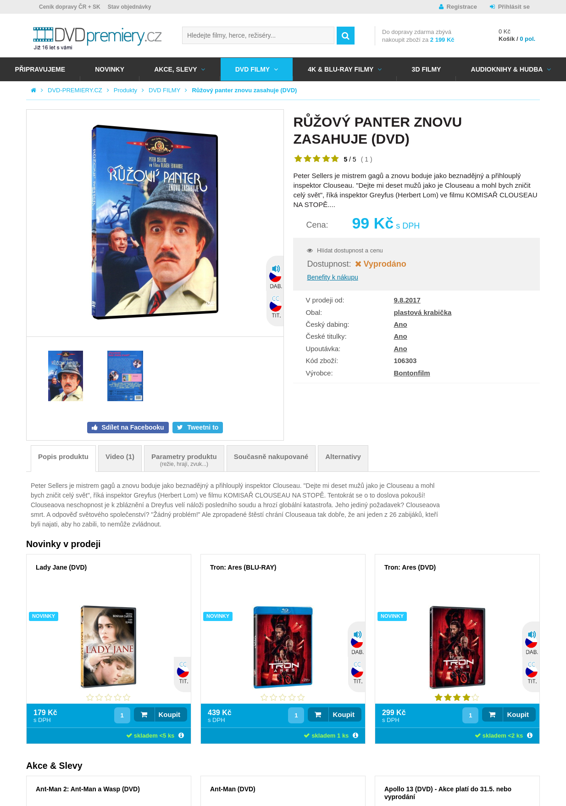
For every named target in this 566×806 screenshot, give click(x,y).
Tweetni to (201, 427)
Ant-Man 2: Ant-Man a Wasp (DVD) (88, 789)
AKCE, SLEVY (175, 69)
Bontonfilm (412, 373)
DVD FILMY (252, 69)
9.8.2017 (407, 300)
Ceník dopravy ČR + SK (69, 7)
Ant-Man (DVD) (232, 789)
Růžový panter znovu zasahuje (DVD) (244, 90)
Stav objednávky (129, 7)
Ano (400, 324)
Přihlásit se (514, 6)
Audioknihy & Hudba (507, 69)
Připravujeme (40, 69)
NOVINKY (109, 69)
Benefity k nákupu (332, 277)
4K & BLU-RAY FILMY (340, 69)
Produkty (125, 90)
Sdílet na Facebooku (132, 427)
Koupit (169, 714)
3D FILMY (426, 69)
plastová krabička (422, 312)
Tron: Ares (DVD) (410, 567)
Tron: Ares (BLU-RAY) (243, 567)
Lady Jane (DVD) (61, 567)
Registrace (462, 6)
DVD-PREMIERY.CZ (75, 90)
